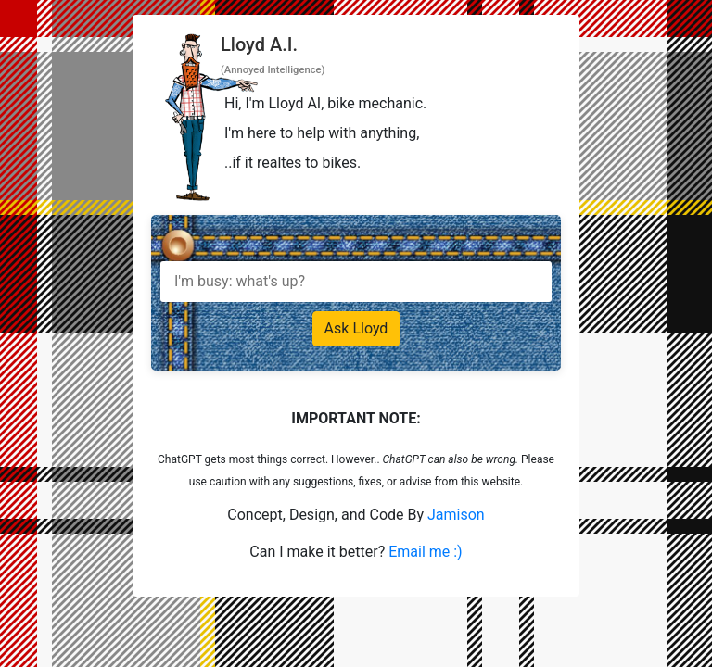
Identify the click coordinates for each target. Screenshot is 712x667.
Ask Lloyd (356, 328)
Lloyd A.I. (259, 44)
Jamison (456, 514)
